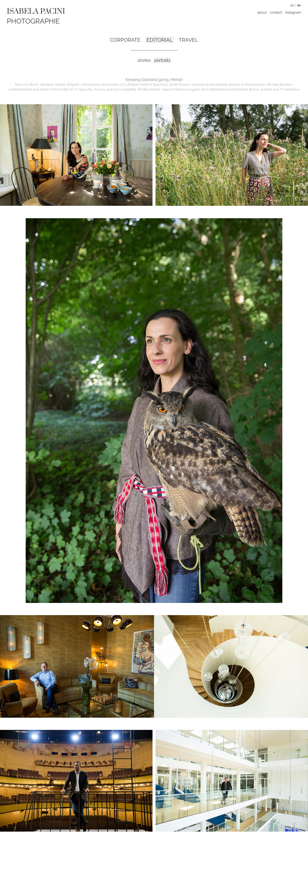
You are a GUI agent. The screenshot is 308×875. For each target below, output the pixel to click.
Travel (188, 40)
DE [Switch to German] (292, 5)
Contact (276, 12)
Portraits (162, 60)
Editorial (160, 40)
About (262, 12)
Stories (144, 60)
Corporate (125, 40)
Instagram (293, 12)
